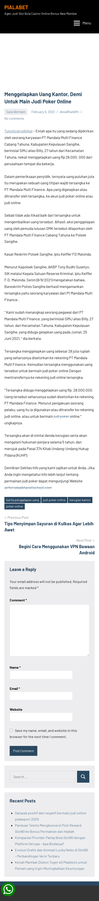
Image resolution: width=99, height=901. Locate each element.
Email (15, 688)
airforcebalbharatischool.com (28, 487)
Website (16, 709)
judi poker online (54, 500)
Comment (18, 600)
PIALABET (16, 7)
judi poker (61, 416)
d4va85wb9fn (69, 112)
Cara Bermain (15, 112)
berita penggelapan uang (22, 500)
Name (15, 667)
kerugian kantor (80, 500)
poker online (14, 506)
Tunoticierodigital (18, 131)
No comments (14, 118)
